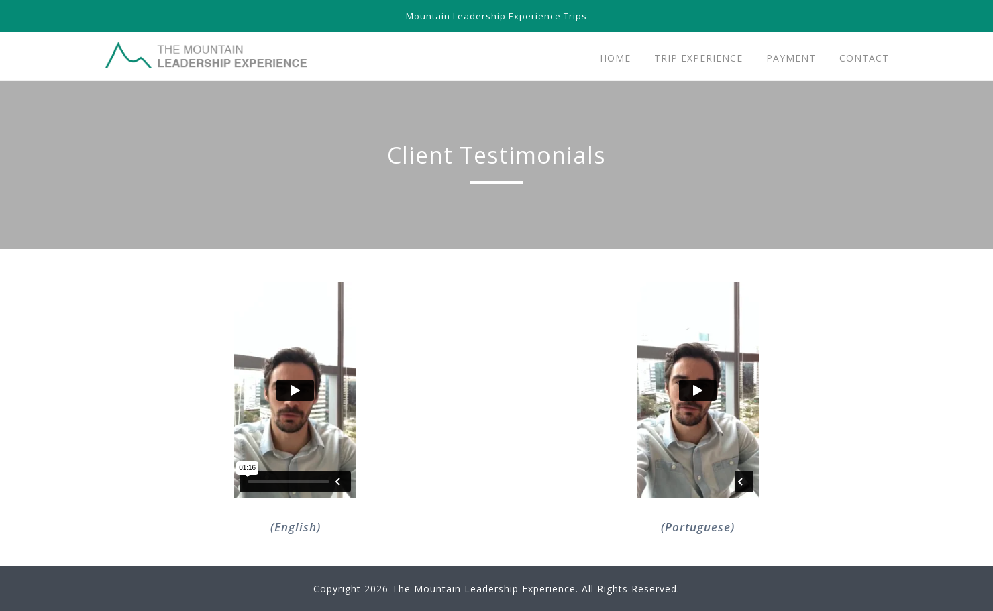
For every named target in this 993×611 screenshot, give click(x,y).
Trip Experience (698, 58)
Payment (791, 58)
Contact (864, 58)
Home (615, 58)
